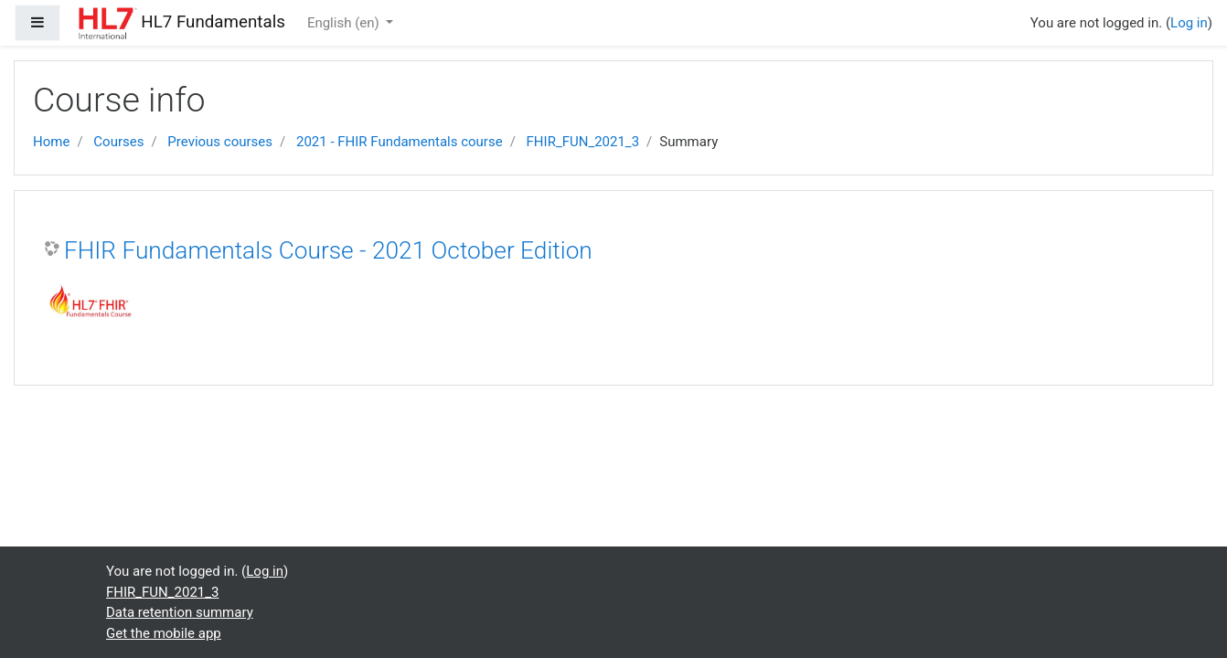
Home (51, 141)
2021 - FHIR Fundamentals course (399, 141)
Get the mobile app (163, 633)
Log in (1189, 23)
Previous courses (219, 141)
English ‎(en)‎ (345, 23)
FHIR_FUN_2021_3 (583, 141)
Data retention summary (179, 612)
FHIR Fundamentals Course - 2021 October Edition (328, 250)
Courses (118, 141)
